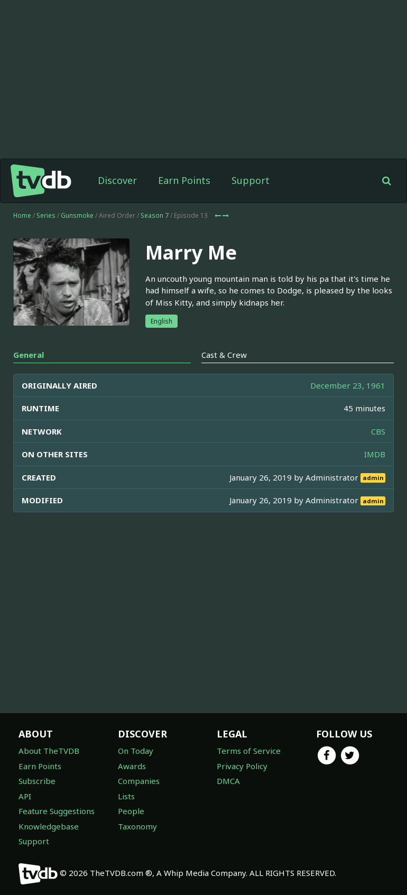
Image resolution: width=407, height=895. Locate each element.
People (131, 811)
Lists (126, 796)
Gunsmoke (77, 215)
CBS (378, 431)
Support (251, 180)
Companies (139, 781)
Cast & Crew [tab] (224, 354)
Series (46, 215)
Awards (132, 766)
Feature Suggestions (56, 811)
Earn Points (184, 180)
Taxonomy (137, 826)
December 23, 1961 (347, 385)
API (24, 796)
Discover (117, 180)
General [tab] (28, 354)
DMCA (228, 781)
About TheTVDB (48, 750)
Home (22, 215)
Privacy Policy (242, 766)
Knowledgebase (48, 826)
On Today (135, 750)
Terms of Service (249, 750)
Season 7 (155, 215)
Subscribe (37, 781)
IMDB (374, 454)
